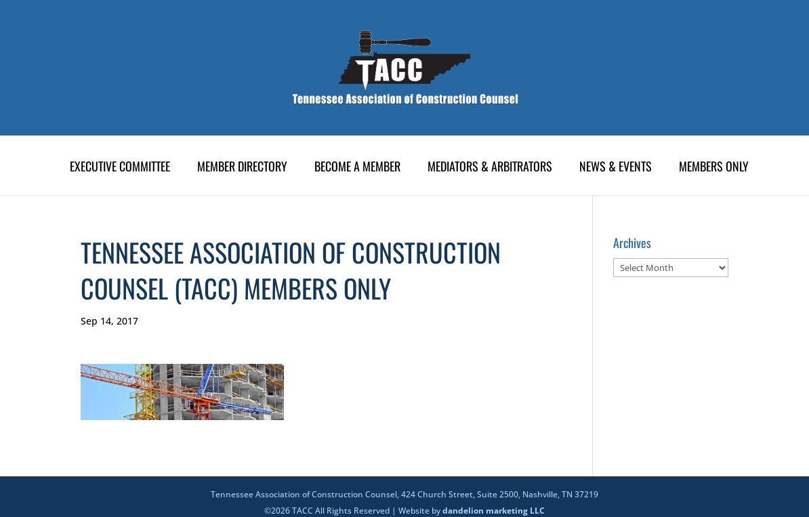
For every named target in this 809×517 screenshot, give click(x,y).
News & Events (615, 168)
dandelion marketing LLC (493, 510)
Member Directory (242, 168)
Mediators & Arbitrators (490, 168)
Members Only (714, 168)
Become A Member (357, 168)
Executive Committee (120, 168)
